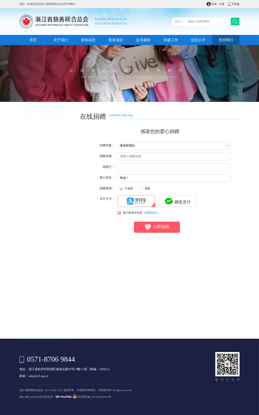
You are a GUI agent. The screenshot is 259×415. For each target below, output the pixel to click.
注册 (221, 4)
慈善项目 (115, 40)
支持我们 (226, 40)
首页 (33, 40)
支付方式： (107, 205)
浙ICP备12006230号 (30, 397)
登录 (214, 4)
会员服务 (143, 40)
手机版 (236, 4)
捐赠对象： (107, 151)
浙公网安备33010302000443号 (94, 397)
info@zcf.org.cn (38, 376)
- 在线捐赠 (39, 119)
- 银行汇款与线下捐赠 (47, 129)
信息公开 (198, 40)
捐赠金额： (107, 162)
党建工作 (170, 40)
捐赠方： (109, 173)
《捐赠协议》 (150, 219)
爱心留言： (107, 183)
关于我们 (60, 40)
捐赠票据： (107, 194)
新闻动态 (88, 40)
